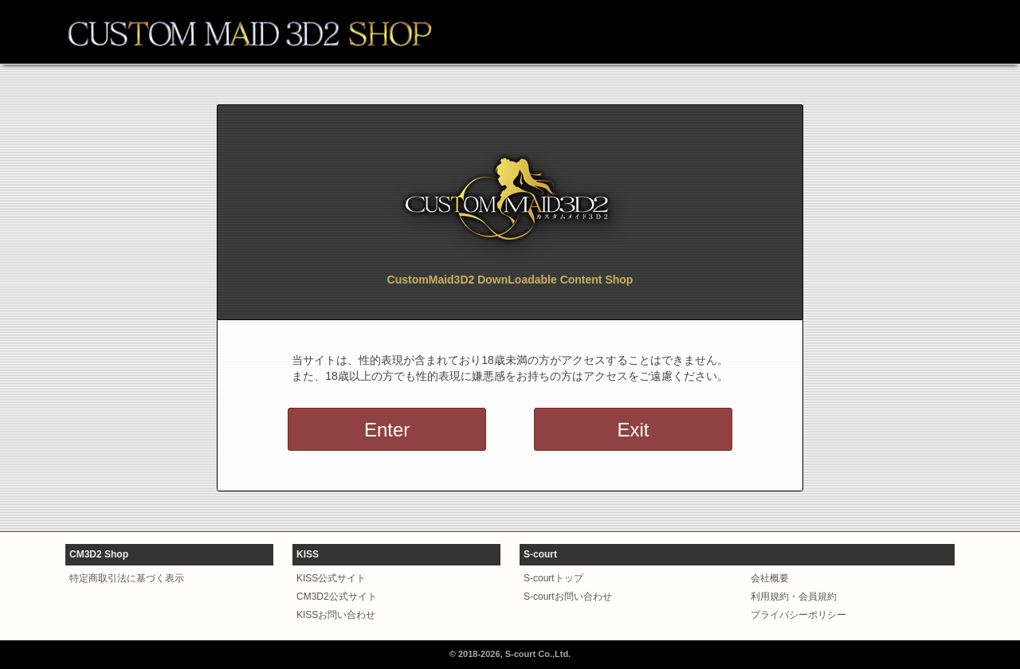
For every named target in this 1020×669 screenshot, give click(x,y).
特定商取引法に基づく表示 (126, 578)
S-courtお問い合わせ (568, 596)
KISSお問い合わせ (335, 614)
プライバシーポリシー (798, 614)
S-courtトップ (553, 578)
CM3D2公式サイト (336, 596)
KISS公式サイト (331, 578)
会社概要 (770, 578)
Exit (633, 429)
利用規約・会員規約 (794, 596)
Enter (387, 429)
